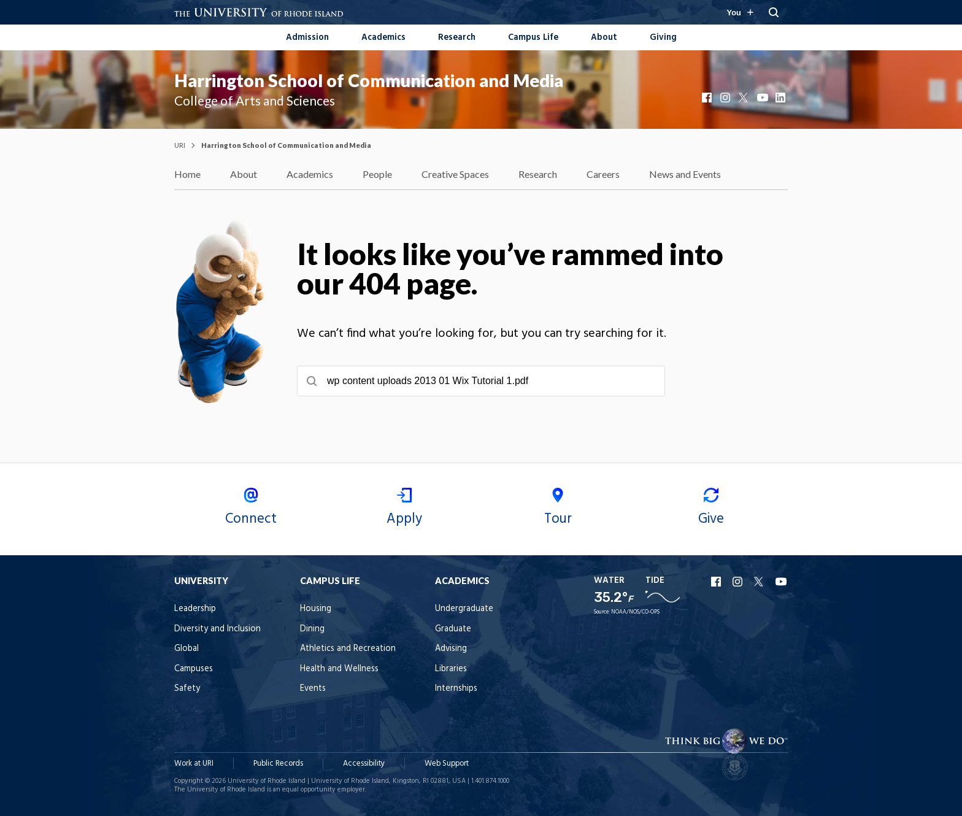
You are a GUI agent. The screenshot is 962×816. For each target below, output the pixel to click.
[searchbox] (481, 381)
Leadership (195, 609)
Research (456, 38)
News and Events (685, 174)
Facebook (708, 97)
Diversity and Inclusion (217, 629)
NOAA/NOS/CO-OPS (635, 612)
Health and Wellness (339, 669)
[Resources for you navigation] (740, 12)
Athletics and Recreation (348, 649)
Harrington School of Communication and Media (368, 80)
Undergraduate (464, 609)
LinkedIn (781, 97)
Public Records (278, 763)
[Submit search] (312, 381)
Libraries (451, 669)
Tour (557, 509)
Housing (315, 609)
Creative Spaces (455, 174)
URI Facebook (717, 582)
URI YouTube (781, 582)
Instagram (726, 97)
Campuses (193, 669)
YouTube (763, 97)
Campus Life (533, 38)
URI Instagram (739, 582)
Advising (451, 649)
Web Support (447, 763)
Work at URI (194, 763)
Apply (404, 509)
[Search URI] (774, 12)
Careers (603, 174)
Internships (456, 689)
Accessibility (364, 763)
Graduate (453, 629)
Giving (663, 38)
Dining (312, 629)
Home (187, 174)
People (377, 174)
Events (313, 689)
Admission (307, 38)
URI (179, 145)
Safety (187, 689)
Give (711, 509)
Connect (251, 509)
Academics (383, 38)
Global (186, 649)
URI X (760, 582)
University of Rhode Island (267, 781)
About (604, 38)
